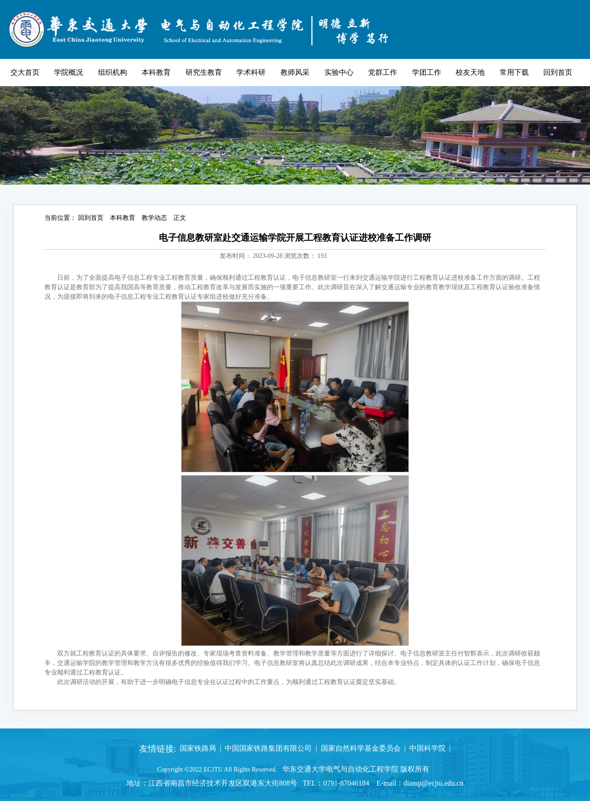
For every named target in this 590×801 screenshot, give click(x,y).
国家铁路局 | (198, 748)
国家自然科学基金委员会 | (361, 748)
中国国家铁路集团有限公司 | (269, 748)
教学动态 (154, 217)
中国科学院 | (428, 748)
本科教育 (122, 217)
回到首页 (90, 217)
